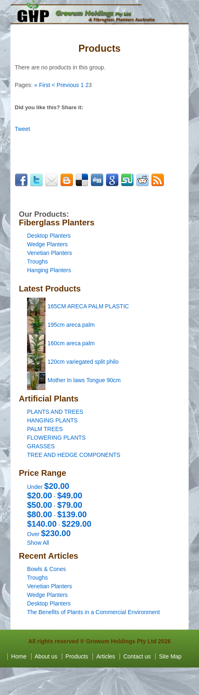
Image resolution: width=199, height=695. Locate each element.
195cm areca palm (71, 324)
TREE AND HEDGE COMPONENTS (73, 455)
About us (46, 656)
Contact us (137, 656)
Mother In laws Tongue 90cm (84, 380)
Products (77, 656)
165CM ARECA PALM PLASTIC (88, 306)
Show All (38, 542)
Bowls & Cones (46, 569)
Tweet (22, 129)
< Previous (65, 85)
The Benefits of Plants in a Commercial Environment (93, 612)
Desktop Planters (49, 235)
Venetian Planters (49, 253)
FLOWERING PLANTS (56, 437)
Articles (105, 656)
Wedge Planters (47, 244)
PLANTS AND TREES (55, 411)
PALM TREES (45, 429)
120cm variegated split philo (83, 361)
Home (18, 656)
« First (42, 85)
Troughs (37, 261)
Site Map (170, 656)
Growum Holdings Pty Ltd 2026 (128, 641)
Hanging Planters (49, 270)
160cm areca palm (71, 343)
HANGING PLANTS (52, 420)
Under (48, 487)
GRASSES (41, 446)
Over (49, 534)
